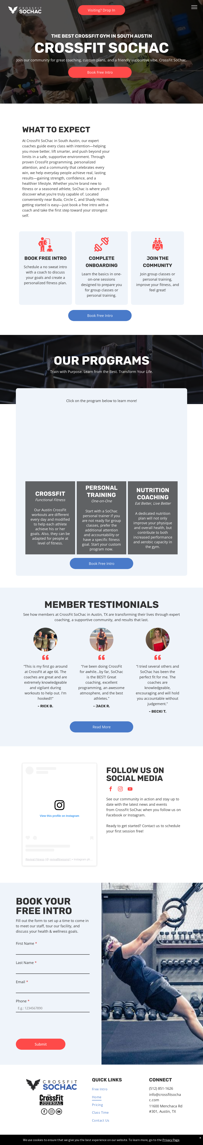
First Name (26, 943)
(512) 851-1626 (161, 1088)
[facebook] (110, 789)
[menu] (194, 7)
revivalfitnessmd (60, 859)
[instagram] (120, 789)
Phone (23, 1001)
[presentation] (46, 1024)
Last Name (26, 962)
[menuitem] (114, 1090)
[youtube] (130, 789)
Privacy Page (170, 1140)
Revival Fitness (35, 859)
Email (22, 981)
